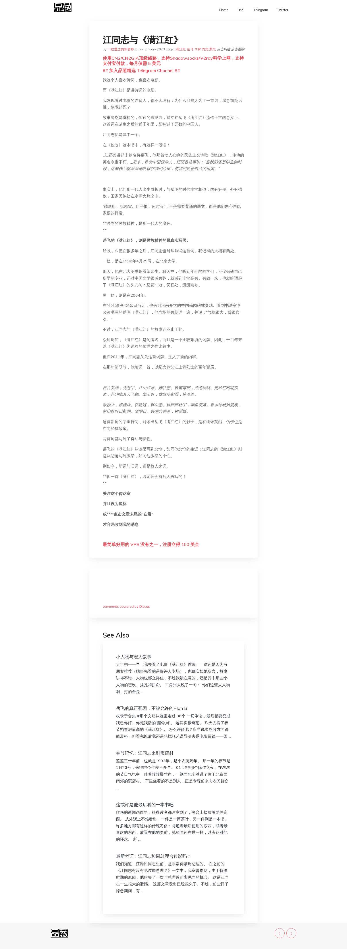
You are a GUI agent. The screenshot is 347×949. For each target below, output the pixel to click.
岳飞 (190, 49)
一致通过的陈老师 (120, 49)
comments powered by (126, 606)
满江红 (181, 49)
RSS (240, 10)
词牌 (197, 49)
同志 (205, 49)
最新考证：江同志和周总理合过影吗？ (153, 856)
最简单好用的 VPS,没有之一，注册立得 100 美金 (151, 544)
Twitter (282, 10)
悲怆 (212, 49)
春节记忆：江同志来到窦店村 (145, 753)
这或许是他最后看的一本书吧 (145, 804)
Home (224, 10)
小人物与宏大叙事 (133, 656)
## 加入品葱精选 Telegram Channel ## (141, 70)
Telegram (260, 10)
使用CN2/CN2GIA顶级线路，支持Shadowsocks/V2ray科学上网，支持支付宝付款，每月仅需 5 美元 (173, 60)
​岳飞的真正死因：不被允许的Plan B (151, 708)
